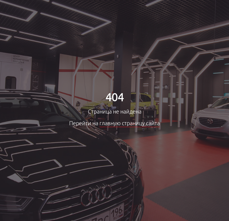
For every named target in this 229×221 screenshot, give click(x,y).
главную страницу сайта (129, 123)
